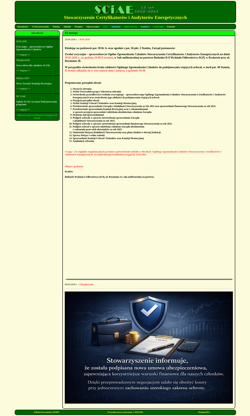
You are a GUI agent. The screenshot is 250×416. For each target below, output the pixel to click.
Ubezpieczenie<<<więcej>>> (37, 65)
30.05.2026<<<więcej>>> (37, 48)
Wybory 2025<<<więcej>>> (37, 83)
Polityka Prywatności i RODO (46, 412)
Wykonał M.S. (204, 412)
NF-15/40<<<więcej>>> (37, 103)
